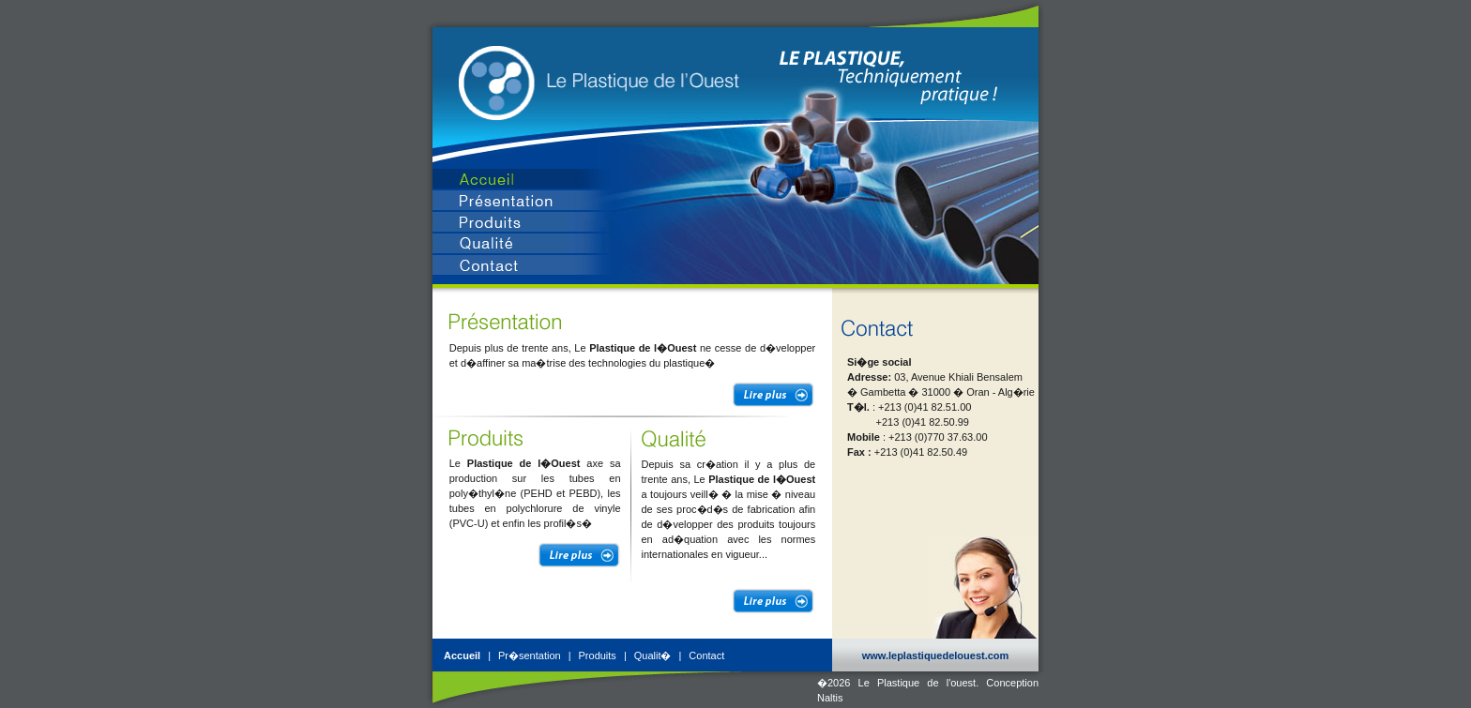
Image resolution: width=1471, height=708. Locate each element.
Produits (597, 655)
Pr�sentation (529, 655)
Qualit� (653, 655)
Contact (706, 655)
